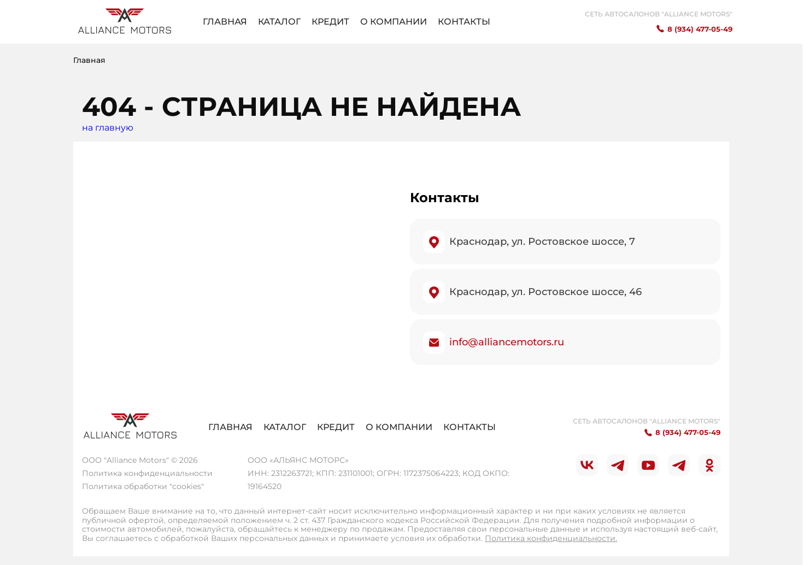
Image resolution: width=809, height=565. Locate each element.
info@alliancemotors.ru (506, 342)
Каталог (279, 21)
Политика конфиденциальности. (551, 538)
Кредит (330, 21)
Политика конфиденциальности (147, 473)
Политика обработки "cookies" (143, 486)
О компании (393, 21)
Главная (225, 21)
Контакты (464, 21)
